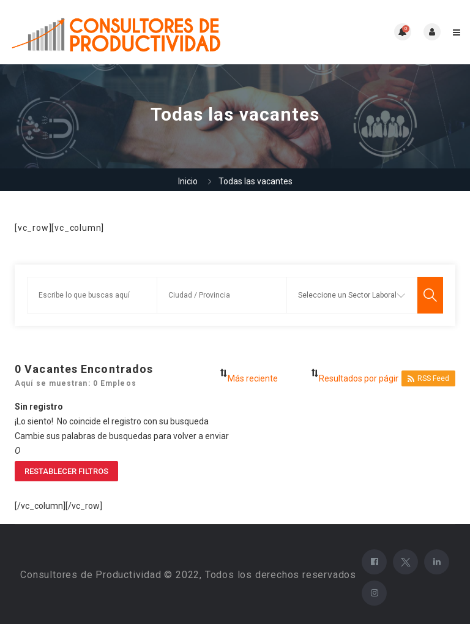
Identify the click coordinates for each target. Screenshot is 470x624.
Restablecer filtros (66, 471)
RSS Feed (428, 378)
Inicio (188, 181)
